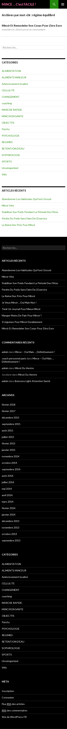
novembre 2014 (10, 456)
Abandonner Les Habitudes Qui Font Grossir (26, 199)
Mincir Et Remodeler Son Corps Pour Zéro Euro (32, 25)
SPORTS (7, 161)
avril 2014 (7, 495)
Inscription (8, 691)
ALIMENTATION (11, 70)
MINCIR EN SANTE (12, 116)
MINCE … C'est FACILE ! (19, 4)
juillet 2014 (8, 482)
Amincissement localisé (15, 83)
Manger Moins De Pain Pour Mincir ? (22, 315)
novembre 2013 (10, 527)
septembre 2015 (11, 424)
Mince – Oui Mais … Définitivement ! (35, 351)
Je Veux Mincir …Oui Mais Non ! (19, 302)
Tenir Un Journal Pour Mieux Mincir (21, 309)
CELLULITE (8, 90)
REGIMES (7, 142)
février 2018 (8, 404)
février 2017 (8, 411)
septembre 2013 (11, 540)
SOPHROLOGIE (11, 155)
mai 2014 (7, 488)
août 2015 (7, 430)
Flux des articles (13, 704)
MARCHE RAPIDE (12, 109)
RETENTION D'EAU (13, 148)
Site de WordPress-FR (14, 716)
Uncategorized (10, 167)
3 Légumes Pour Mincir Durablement (22, 321)
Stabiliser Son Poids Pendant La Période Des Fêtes (30, 211)
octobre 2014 (9, 462)
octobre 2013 (9, 533)
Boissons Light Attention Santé (32, 381)
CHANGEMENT (10, 96)
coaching (7, 103)
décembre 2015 (10, 417)
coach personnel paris (14, 358)
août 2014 (7, 475)
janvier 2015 (8, 449)
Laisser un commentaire (33, 29)
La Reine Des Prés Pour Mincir (18, 224)
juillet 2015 (8, 436)
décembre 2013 (10, 521)
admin (5, 351)
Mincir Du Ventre (24, 368)
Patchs (6, 129)
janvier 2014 (8, 514)
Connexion (8, 697)
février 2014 (8, 508)
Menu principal (62, 4)
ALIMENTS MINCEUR (14, 77)
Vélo (4, 174)
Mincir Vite (8, 205)
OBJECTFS (8, 122)
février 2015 (8, 443)
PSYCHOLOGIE (10, 135)
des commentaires (14, 710)
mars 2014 (7, 501)
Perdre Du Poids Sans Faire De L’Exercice (24, 218)
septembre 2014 (11, 469)
